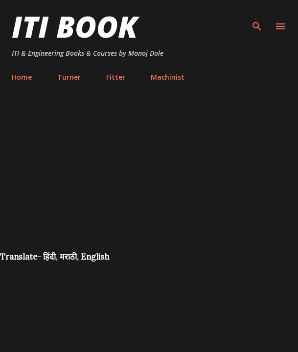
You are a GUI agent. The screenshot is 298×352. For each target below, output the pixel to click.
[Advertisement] (149, 178)
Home (22, 77)
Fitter (115, 77)
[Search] (257, 17)
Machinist (167, 77)
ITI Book (75, 26)
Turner (69, 77)
